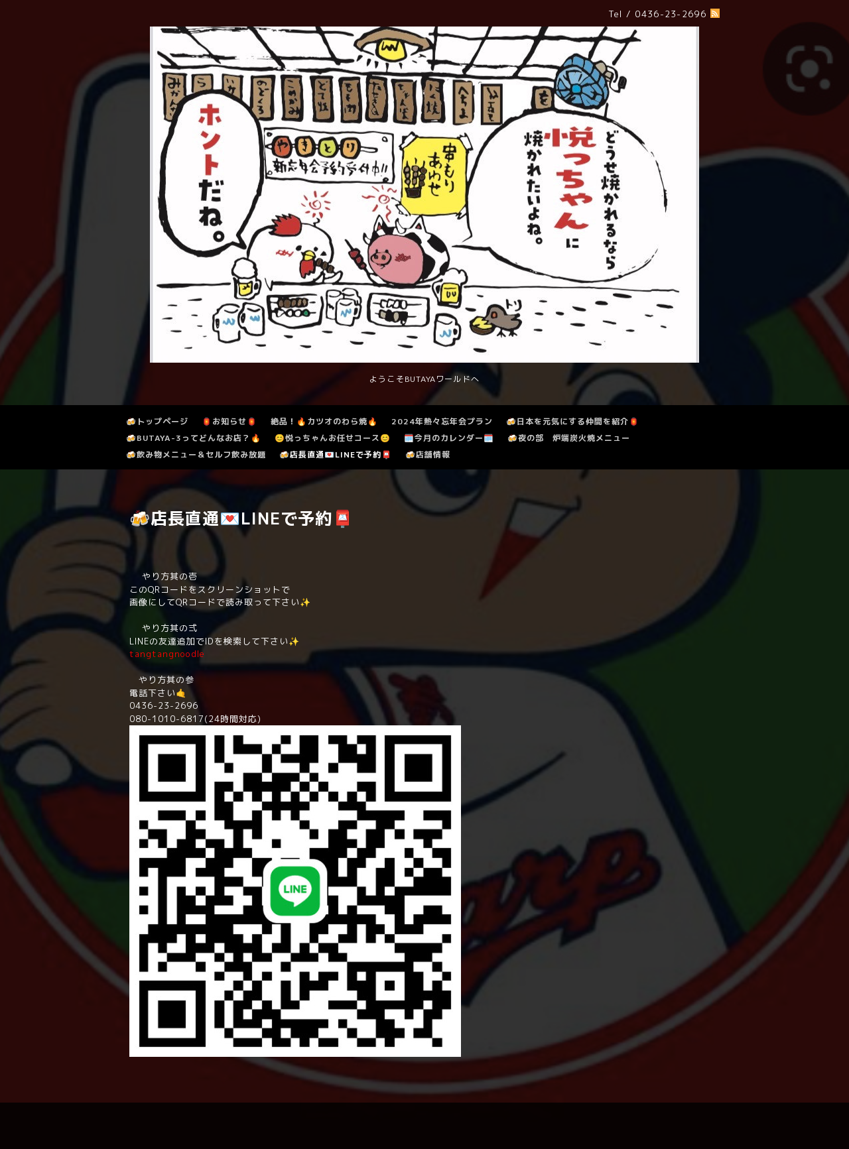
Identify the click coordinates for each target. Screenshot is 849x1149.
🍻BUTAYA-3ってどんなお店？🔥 (193, 438)
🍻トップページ (157, 421)
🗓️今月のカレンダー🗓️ (449, 438)
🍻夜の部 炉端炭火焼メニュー (568, 438)
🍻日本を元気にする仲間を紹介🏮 (572, 421)
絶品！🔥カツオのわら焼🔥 (324, 421)
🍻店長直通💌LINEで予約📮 (335, 454)
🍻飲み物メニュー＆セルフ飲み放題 (196, 454)
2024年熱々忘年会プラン (442, 421)
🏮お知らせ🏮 (229, 421)
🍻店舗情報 (427, 454)
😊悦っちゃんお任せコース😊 (333, 438)
